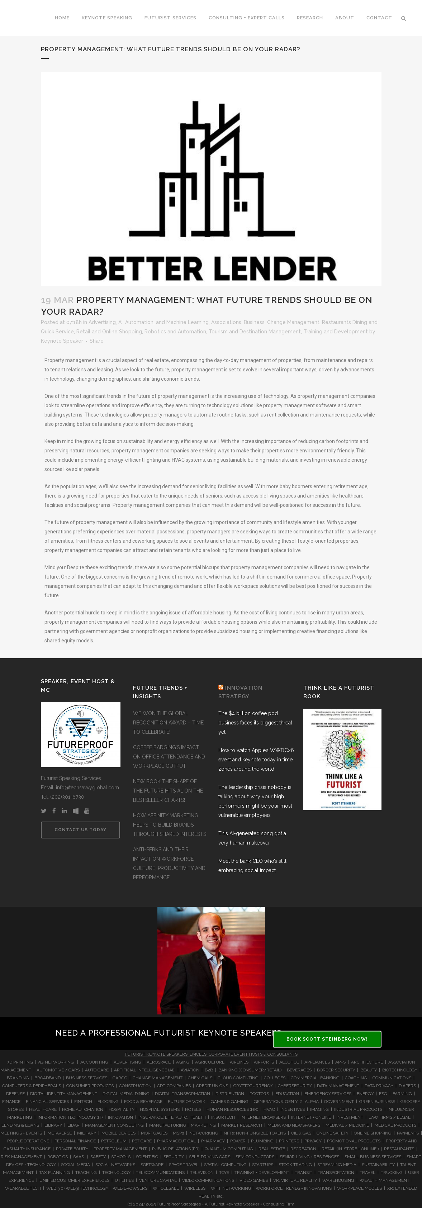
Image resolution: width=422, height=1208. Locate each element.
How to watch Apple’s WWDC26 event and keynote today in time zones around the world (256, 759)
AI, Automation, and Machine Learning (163, 322)
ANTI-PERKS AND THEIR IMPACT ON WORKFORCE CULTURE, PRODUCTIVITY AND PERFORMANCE (169, 863)
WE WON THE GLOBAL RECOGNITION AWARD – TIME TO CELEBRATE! (168, 722)
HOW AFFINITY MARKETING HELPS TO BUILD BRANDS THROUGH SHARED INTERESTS (169, 825)
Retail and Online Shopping (109, 331)
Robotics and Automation (175, 331)
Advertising (102, 322)
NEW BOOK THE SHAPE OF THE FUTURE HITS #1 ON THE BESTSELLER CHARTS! (168, 791)
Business (254, 322)
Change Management (293, 322)
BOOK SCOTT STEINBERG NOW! (327, 1039)
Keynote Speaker (62, 341)
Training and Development (335, 331)
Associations (226, 322)
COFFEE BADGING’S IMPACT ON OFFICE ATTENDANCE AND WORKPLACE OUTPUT (169, 757)
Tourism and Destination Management (255, 331)
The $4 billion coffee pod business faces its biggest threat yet (255, 722)
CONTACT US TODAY (80, 829)
